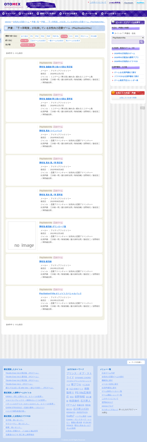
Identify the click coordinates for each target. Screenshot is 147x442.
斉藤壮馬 (80, 405)
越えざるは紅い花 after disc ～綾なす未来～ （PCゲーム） (30, 388)
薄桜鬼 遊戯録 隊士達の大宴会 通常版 (56, 99)
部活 (72, 397)
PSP (48, 36)
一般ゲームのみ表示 (55, 41)
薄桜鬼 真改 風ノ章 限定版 (51, 163)
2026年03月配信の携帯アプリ (126, 57)
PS (31, 36)
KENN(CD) (70, 412)
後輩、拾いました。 (14, 427)
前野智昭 (80, 396)
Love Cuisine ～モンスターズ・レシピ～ (78, 419)
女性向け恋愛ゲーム (21, 22)
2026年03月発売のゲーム (124, 53)
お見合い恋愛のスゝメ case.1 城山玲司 (22, 431)
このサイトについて (98, 2)
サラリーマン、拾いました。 (18, 424)
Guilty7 (70, 416)
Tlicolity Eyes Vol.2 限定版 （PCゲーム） (22, 380)
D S (71, 36)
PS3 (42, 36)
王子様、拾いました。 (15, 420)
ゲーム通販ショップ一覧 (112, 395)
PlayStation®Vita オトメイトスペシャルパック (60, 293)
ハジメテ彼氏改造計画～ (16, 411)
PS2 (36, 36)
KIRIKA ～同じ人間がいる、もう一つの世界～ (24, 396)
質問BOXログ (107, 402)
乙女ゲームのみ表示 (38, 41)
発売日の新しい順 (28, 45)
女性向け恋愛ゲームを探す (113, 377)
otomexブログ (107, 406)
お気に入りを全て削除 (128, 98)
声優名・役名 (129, 33)
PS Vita (64, 36)
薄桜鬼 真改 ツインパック (50, 131)
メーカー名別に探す (110, 384)
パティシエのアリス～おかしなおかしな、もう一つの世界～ (30, 404)
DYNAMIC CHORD (83, 378)
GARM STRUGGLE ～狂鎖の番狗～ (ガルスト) (25, 407)
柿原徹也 (74, 400)
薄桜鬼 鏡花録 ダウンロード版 (52, 226)
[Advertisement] (128, 128)
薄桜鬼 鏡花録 (45, 261)
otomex (8, 22)
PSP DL (56, 36)
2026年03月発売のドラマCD (126, 61)
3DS (76, 36)
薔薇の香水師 (76, 422)
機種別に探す (107, 380)
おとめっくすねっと (110, 409)
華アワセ (76, 384)
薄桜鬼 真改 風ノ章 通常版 (51, 195)
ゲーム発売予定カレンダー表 (126, 80)
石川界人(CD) (81, 409)
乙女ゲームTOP (108, 373)
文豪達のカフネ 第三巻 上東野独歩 (20, 435)
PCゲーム (84, 36)
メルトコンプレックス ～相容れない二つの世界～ (26, 400)
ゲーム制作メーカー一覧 (112, 391)
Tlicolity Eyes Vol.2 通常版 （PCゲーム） (22, 377)
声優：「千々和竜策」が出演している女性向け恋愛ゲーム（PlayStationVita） (73, 22)
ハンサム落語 (80, 416)
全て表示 (24, 36)
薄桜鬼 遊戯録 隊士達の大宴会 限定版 (56, 67)
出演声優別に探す (109, 388)
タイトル (117, 33)
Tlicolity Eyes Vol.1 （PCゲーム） (19, 384)
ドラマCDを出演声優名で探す (126, 76)
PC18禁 (94, 36)
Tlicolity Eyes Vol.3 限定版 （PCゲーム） (22, 373)
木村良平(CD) (82, 412)
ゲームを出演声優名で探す (125, 72)
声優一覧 (35, 22)
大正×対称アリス (76, 389)
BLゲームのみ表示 (73, 41)
